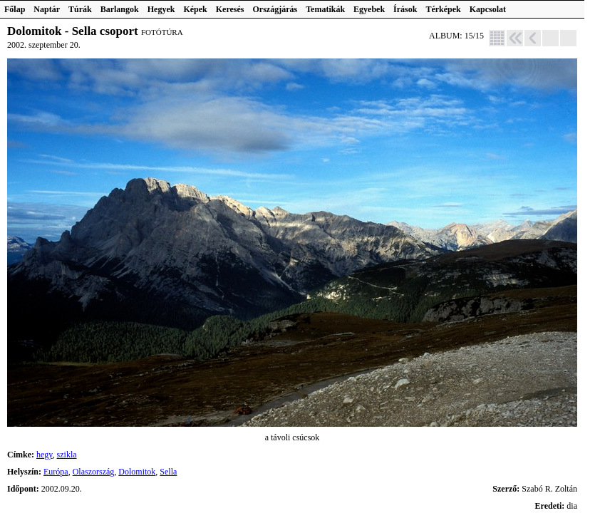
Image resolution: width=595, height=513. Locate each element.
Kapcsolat (488, 9)
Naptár (46, 9)
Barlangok (119, 9)
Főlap (14, 9)
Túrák (80, 9)
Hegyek (161, 9)
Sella (168, 472)
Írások (405, 9)
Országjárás (275, 9)
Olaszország (94, 472)
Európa (55, 472)
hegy (44, 455)
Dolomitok (136, 472)
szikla (67, 455)
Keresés (230, 9)
